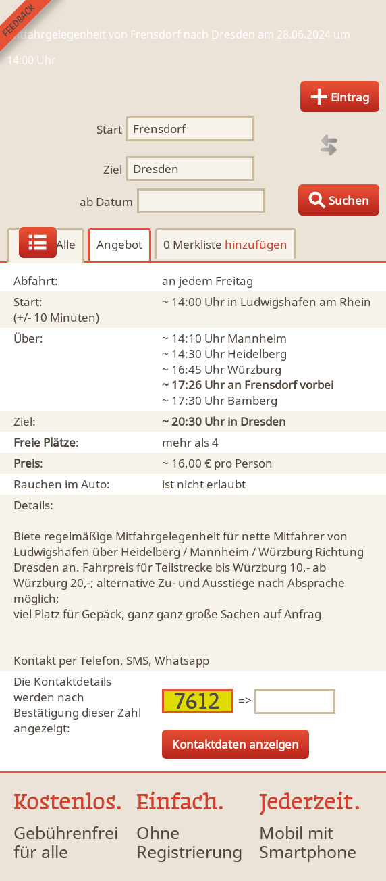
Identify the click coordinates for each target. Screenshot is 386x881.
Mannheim (257, 338)
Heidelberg (257, 353)
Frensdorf (270, 385)
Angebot (119, 244)
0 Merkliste (225, 244)
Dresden (263, 421)
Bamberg (252, 400)
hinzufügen (256, 244)
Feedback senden (32, 33)
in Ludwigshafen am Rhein (299, 301)
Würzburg (254, 369)
